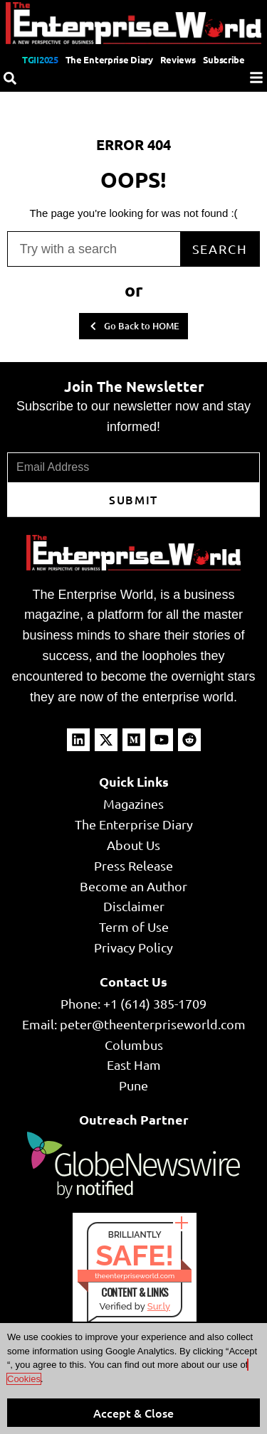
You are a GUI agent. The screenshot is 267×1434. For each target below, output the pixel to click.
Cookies (24, 1379)
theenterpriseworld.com (134, 1276)
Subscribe (224, 59)
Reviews (178, 59)
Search (220, 248)
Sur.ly (158, 1306)
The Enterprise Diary (109, 59)
